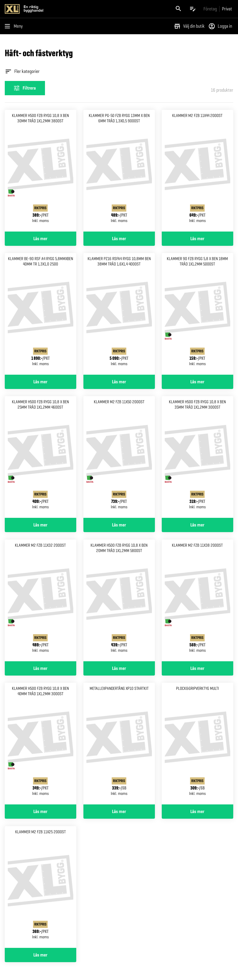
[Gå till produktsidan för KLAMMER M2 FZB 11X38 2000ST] (197, 600)
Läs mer (40, 238)
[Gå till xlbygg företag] (210, 9)
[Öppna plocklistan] (193, 9)
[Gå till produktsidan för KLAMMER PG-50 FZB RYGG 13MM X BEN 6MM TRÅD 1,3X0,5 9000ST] (119, 171)
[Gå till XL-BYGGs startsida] (61, 9)
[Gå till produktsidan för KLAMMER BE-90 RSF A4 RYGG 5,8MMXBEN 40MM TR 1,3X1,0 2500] (40, 314)
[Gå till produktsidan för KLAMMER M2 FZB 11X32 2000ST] (40, 600)
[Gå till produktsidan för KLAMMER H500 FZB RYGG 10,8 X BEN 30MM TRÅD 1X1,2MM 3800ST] (40, 171)
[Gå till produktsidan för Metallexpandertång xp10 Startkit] (119, 743)
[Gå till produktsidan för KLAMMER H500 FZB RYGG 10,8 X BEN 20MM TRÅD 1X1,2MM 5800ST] (119, 600)
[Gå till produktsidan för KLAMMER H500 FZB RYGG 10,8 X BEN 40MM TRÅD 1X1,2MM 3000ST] (40, 743)
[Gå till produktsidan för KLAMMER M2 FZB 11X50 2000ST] (119, 457)
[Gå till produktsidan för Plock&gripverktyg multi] (197, 743)
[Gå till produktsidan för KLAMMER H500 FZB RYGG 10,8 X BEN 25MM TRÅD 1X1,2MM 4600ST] (40, 457)
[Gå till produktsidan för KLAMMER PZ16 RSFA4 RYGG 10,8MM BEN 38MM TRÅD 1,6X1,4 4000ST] (119, 314)
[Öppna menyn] (15, 26)
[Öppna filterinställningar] (25, 88)
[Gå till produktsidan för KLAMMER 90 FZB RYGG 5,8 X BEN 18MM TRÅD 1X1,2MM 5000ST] (197, 314)
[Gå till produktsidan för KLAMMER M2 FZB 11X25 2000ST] (40, 887)
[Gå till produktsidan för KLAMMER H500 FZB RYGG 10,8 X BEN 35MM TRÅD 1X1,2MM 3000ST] (197, 457)
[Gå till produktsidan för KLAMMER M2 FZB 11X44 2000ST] (197, 171)
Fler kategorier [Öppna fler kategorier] (22, 71)
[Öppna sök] (178, 9)
